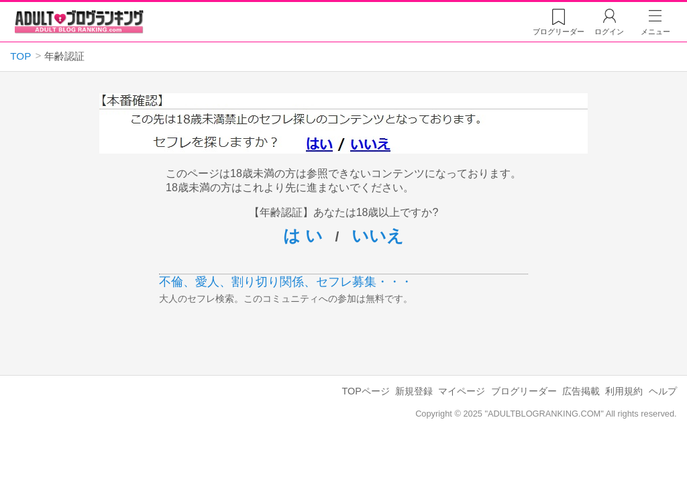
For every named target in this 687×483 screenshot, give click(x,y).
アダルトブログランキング (79, 22)
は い (303, 235)
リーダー (558, 32)
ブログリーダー (524, 391)
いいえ (378, 235)
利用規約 (624, 391)
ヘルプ (663, 391)
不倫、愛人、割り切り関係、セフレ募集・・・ (286, 281)
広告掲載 (581, 391)
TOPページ (365, 391)
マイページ (461, 391)
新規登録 (414, 391)
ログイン (609, 32)
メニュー (655, 32)
